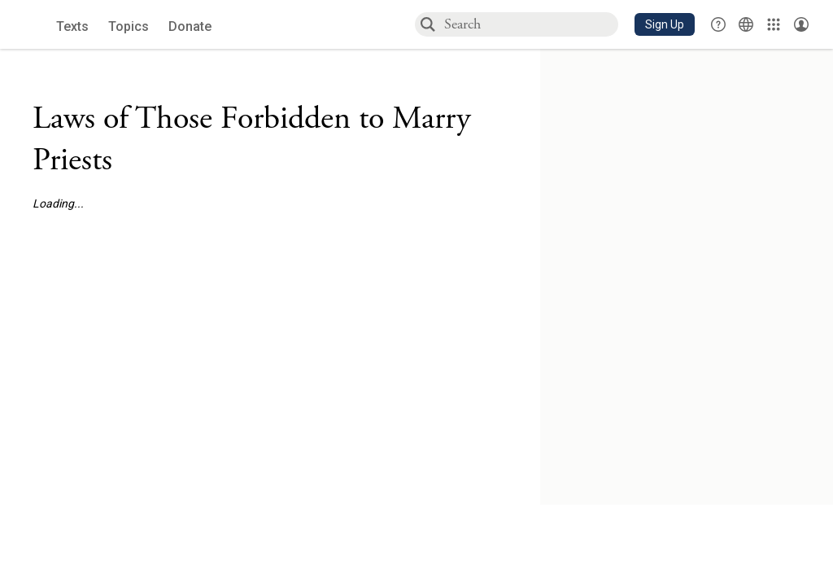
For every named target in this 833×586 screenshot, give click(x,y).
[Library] (773, 24)
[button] (665, 24)
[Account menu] (801, 24)
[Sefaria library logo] (32, 25)
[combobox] (530, 24)
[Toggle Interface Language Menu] (746, 24)
